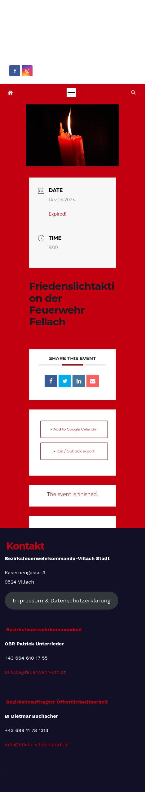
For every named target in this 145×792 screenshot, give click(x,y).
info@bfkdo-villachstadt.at (37, 744)
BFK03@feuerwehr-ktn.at (35, 672)
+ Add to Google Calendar (74, 429)
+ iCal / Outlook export (74, 451)
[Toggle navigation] (71, 92)
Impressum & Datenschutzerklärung (61, 600)
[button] (133, 92)
